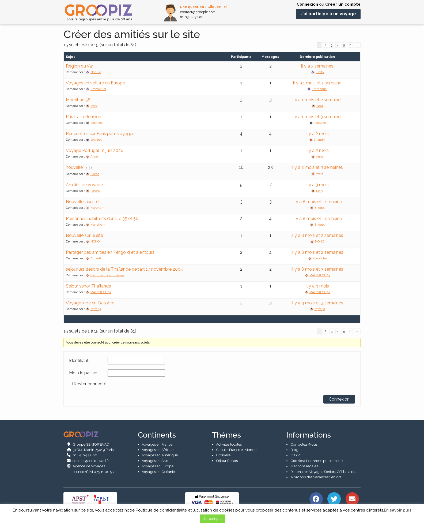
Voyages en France (157, 444)
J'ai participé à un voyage (328, 13)
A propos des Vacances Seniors (315, 477)
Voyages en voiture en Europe (95, 82)
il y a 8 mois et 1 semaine (317, 201)
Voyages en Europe (157, 466)
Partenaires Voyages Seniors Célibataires (323, 471)
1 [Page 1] (86, 167)
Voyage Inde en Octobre (90, 302)
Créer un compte (343, 4)
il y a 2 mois (317, 133)
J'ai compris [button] (212, 519)
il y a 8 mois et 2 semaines (317, 235)
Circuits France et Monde (236, 449)
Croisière (223, 455)
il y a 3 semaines (317, 66)
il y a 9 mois (317, 286)
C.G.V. (295, 455)
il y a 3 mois (317, 184)
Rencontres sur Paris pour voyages (100, 133)
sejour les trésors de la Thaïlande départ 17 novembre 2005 (124, 269)
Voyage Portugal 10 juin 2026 (94, 150)
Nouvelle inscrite (82, 201)
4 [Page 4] (338, 45)
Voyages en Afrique (157, 449)
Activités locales (229, 444)
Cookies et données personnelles (317, 460)
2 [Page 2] (325, 45)
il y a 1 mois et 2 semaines (317, 99)
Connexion (307, 4)
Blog (294, 449)
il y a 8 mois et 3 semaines (317, 269)
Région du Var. (79, 66)
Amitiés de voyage (84, 184)
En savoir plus (397, 510)
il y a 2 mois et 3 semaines (317, 167)
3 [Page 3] (331, 45)
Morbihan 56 (78, 99)
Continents (157, 435)
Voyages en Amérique (160, 455)
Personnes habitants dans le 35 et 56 (102, 218)
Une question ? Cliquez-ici (203, 7)
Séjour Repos (227, 460)
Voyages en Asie (155, 460)
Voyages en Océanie (158, 471)
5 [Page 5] (344, 45)
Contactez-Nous (303, 444)
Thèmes (226, 435)
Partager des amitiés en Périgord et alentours (110, 252)
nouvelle (74, 167)
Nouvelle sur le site (84, 235)
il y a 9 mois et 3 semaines (317, 302)
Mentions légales (304, 466)
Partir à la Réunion (83, 116)
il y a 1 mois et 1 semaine (317, 82)
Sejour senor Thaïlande (88, 286)
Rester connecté (90, 384)
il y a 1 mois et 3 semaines (317, 116)
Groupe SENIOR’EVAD (91, 444)
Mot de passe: (83, 373)
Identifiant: (79, 360)
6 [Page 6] (350, 45)
